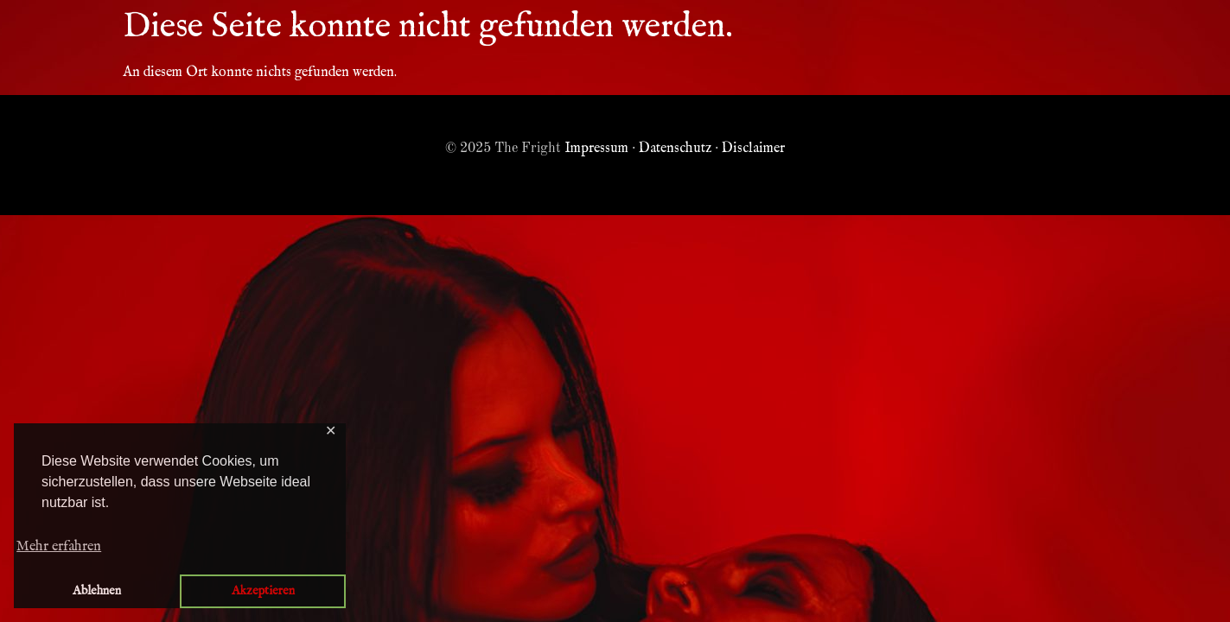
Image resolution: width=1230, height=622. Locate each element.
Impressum (596, 148)
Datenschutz (675, 148)
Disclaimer (753, 148)
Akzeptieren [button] (263, 591)
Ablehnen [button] (97, 591)
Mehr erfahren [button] (58, 546)
